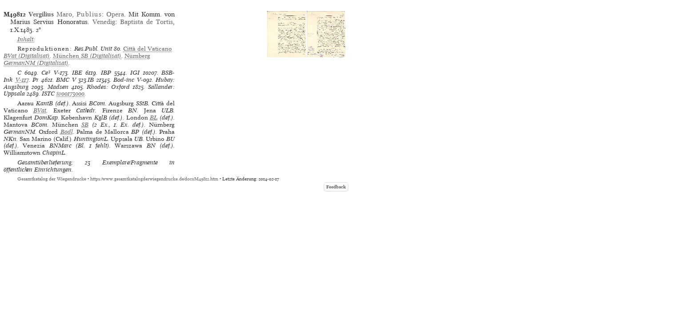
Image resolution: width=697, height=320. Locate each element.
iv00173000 (70, 93)
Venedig (103, 22)
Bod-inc (123, 80)
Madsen (58, 87)
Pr (35, 80)
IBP (106, 72)
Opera (115, 14)
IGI (135, 72)
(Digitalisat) (87, 56)
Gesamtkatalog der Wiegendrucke (51, 179)
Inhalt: (26, 39)
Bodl (66, 132)
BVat (39, 110)
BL (153, 117)
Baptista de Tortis (146, 22)
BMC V (66, 80)
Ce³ (45, 72)
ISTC (48, 93)
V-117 (22, 80)
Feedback (336, 187)
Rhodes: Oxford (108, 87)
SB (84, 124)
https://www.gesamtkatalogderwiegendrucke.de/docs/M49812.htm (154, 179)
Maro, (65, 14)
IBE (77, 72)
